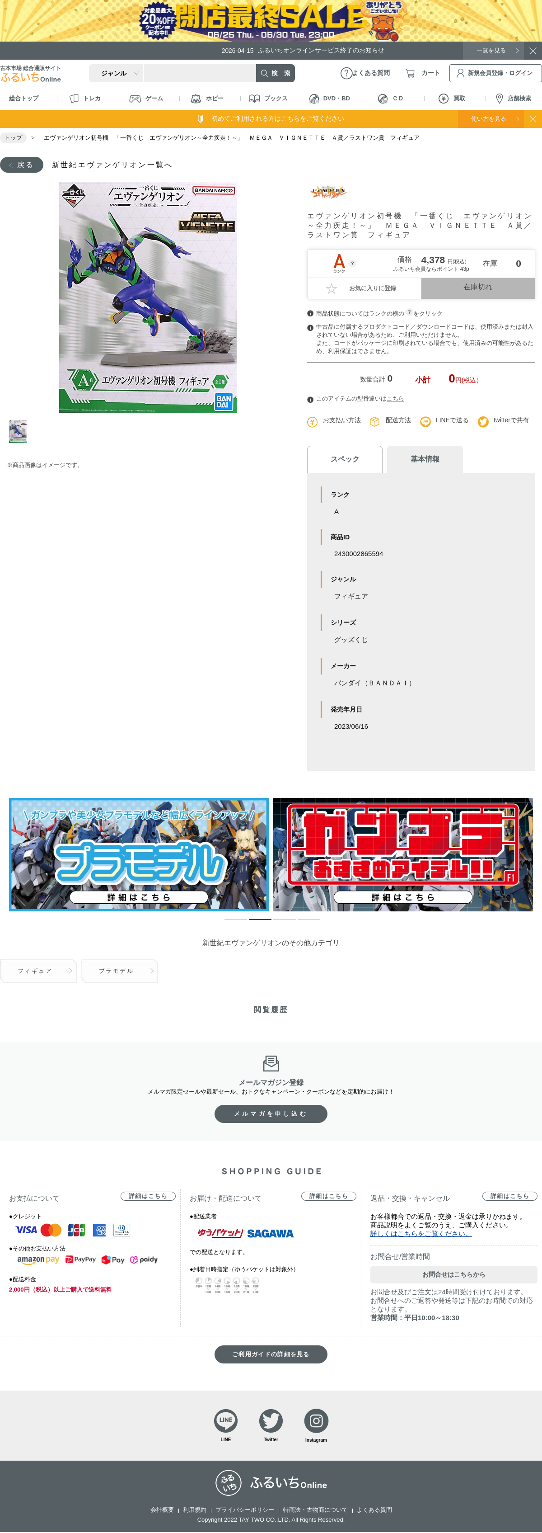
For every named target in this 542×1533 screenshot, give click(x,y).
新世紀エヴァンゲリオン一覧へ (113, 165)
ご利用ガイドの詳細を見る (271, 1354)
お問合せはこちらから (454, 1274)
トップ (13, 137)
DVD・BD (329, 99)
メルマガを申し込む (271, 1114)
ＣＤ (391, 99)
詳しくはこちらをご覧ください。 (421, 1234)
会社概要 (162, 1510)
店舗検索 (513, 99)
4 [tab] (302, 924)
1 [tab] (19, 431)
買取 (452, 99)
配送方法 (398, 420)
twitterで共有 (511, 420)
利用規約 (194, 1510)
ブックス (268, 98)
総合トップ (23, 98)
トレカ (85, 98)
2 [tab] (253, 924)
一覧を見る (490, 50)
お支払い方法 (342, 420)
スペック (343, 459)
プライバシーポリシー (244, 1510)
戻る (25, 165)
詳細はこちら (148, 1196)
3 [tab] (277, 924)
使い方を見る (487, 118)
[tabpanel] (148, 298)
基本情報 (420, 459)
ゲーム (146, 99)
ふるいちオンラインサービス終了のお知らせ (305, 50)
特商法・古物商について (315, 1510)
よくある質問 (374, 1510)
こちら (395, 399)
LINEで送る (452, 420)
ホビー (207, 99)
